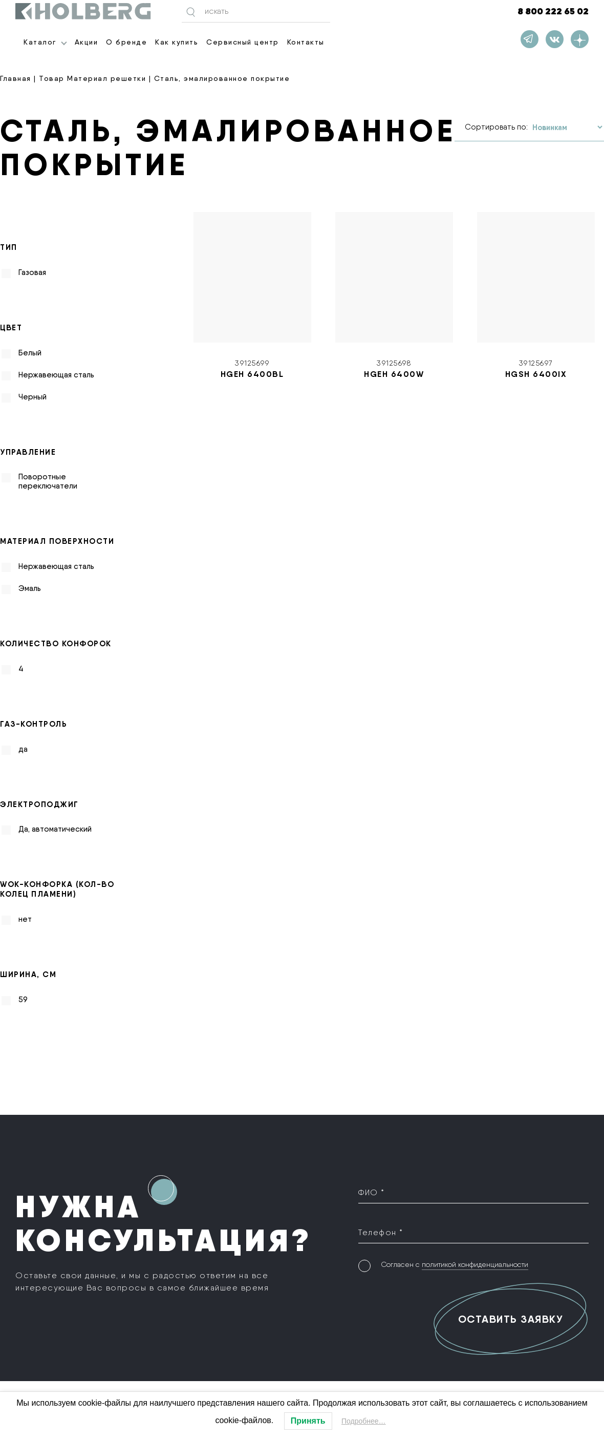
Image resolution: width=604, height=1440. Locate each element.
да (23, 749)
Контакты (306, 42)
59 (23, 999)
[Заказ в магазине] (567, 127)
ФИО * (371, 1192)
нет (25, 919)
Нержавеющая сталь (56, 374)
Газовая (32, 272)
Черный (32, 396)
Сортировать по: (496, 127)
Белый (29, 352)
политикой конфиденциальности (475, 1264)
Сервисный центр (242, 42)
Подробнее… (363, 1421)
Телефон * (380, 1232)
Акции (86, 42)
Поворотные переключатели (47, 481)
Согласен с (454, 1264)
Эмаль (29, 588)
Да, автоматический (55, 829)
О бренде (126, 42)
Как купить (176, 42)
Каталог (40, 42)
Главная (15, 78)
